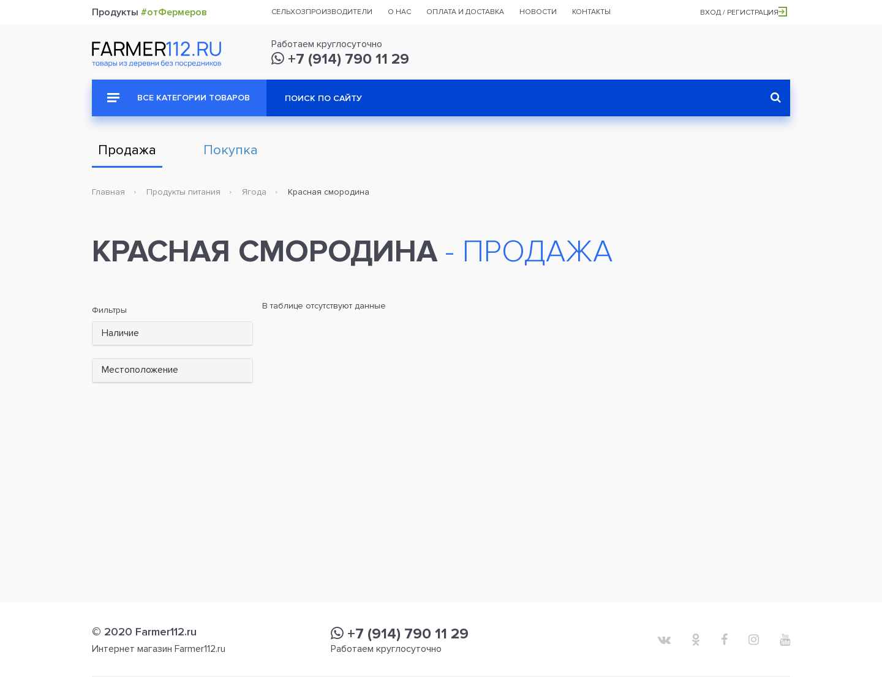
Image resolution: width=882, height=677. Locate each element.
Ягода (254, 192)
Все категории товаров (178, 97)
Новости (538, 12)
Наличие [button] (120, 333)
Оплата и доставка (465, 12)
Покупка (230, 150)
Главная (108, 192)
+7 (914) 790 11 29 (340, 59)
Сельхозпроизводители (321, 12)
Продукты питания (183, 192)
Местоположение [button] (140, 370)
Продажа (127, 150)
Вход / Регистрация (743, 12)
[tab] (172, 334)
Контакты (591, 12)
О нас (399, 12)
